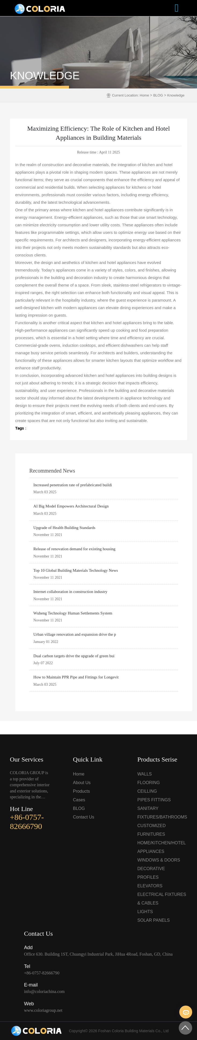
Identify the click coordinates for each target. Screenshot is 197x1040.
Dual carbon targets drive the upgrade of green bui (73, 656)
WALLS (144, 774)
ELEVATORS (149, 886)
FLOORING (148, 782)
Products (81, 791)
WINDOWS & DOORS (158, 860)
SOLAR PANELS (153, 920)
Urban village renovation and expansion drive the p (74, 634)
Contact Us (83, 817)
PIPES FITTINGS (154, 800)
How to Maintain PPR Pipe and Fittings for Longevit (76, 677)
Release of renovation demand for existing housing (74, 549)
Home (145, 95)
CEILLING (147, 791)
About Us (82, 782)
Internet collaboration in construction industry (70, 591)
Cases (79, 800)
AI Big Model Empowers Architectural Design (70, 506)
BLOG (158, 95)
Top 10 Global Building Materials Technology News (75, 570)
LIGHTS (145, 911)
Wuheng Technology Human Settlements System (72, 613)
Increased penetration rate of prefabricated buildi (72, 485)
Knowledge (175, 95)
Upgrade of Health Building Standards (64, 528)
